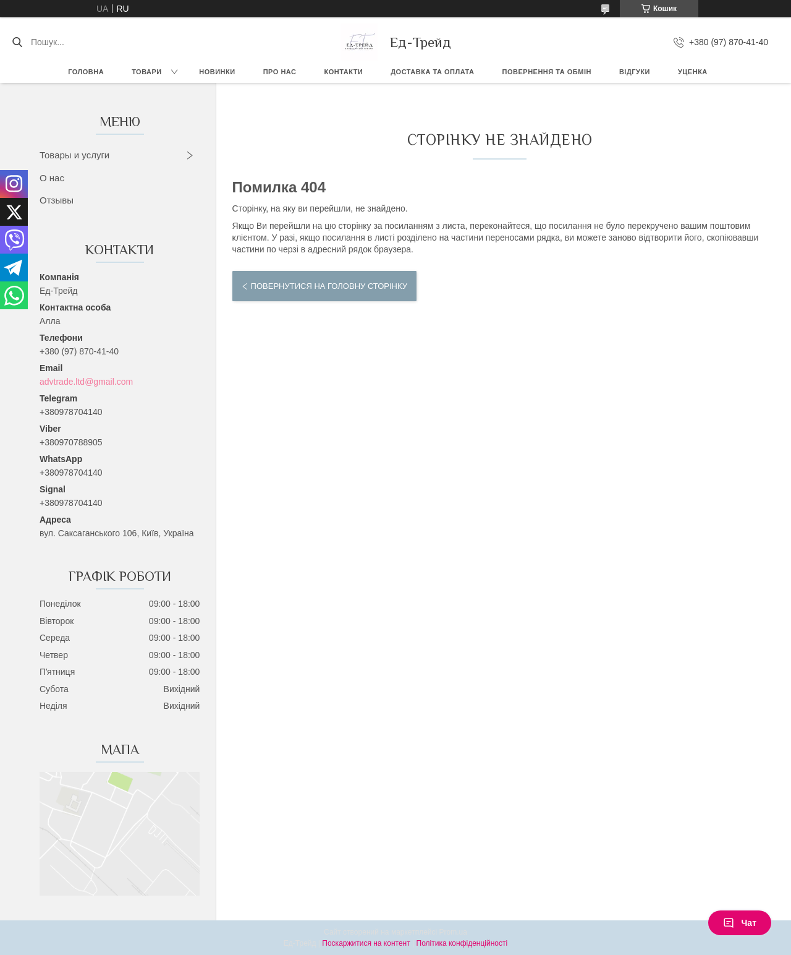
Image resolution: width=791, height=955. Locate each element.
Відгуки (634, 71)
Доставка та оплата (432, 71)
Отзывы (57, 200)
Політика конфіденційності (462, 943)
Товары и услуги (74, 155)
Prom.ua (453, 932)
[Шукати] (17, 42)
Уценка (693, 71)
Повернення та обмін (546, 71)
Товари (147, 71)
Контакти (343, 71)
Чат (739, 922)
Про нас (280, 71)
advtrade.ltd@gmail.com (86, 382)
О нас (52, 178)
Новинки (217, 71)
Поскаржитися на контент (366, 943)
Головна (86, 71)
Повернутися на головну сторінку (329, 286)
